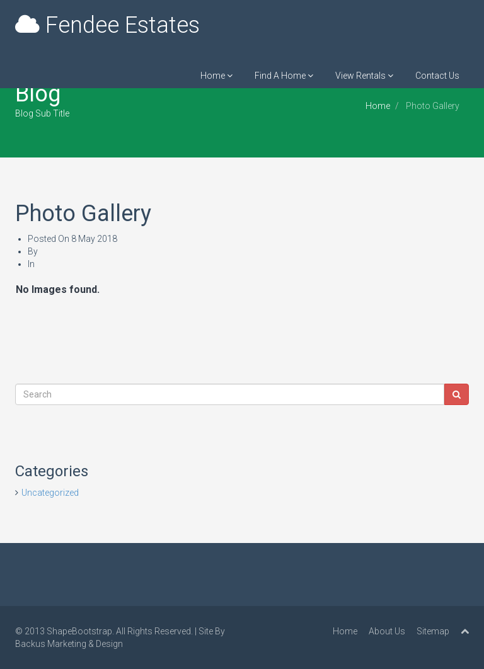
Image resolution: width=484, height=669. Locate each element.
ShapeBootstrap (79, 631)
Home (216, 76)
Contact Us (437, 76)
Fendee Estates (107, 25)
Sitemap (433, 631)
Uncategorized (50, 493)
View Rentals (364, 76)
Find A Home (284, 76)
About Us (387, 631)
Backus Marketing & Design (69, 644)
